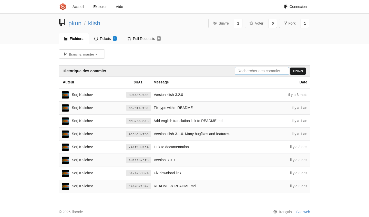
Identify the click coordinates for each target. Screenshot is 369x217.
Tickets (105, 38)
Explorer (100, 7)
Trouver (298, 71)
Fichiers (74, 39)
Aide (119, 7)
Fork (289, 23)
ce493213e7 (139, 186)
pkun (75, 23)
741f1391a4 (139, 147)
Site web (303, 212)
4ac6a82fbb (139, 134)
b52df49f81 (139, 108)
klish (94, 23)
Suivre (221, 23)
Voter (256, 23)
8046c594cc (139, 95)
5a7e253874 (139, 173)
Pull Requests (144, 38)
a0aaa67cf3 (139, 160)
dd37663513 (139, 121)
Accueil (78, 7)
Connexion (295, 7)
